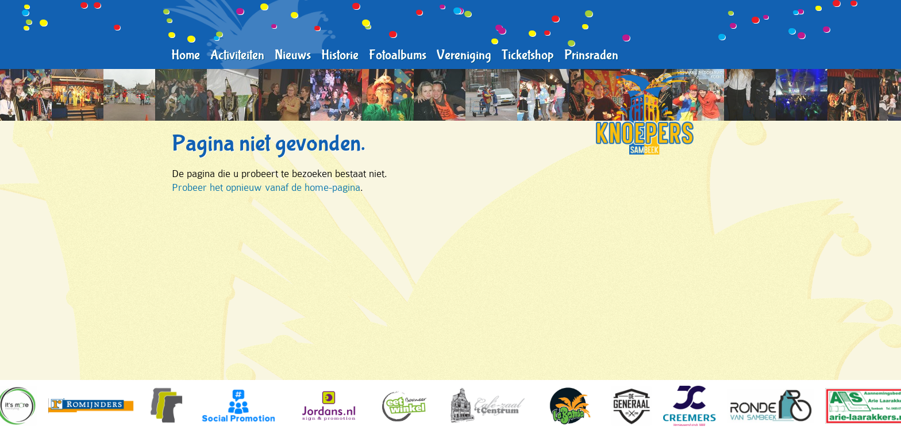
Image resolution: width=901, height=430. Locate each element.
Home (185, 55)
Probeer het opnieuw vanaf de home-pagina (266, 187)
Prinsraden (591, 55)
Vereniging (464, 55)
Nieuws (293, 55)
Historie (340, 55)
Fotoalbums (397, 55)
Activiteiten (237, 55)
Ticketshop (528, 55)
